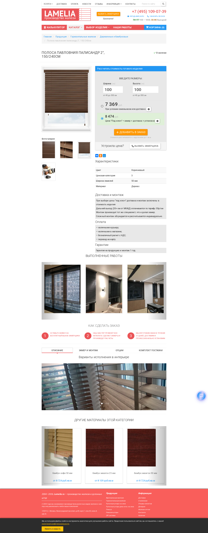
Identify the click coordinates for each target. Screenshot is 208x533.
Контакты (130, 4)
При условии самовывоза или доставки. (128, 106)
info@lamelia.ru (135, 16)
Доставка (62, 4)
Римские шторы (112, 512)
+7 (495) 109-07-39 (149, 11)
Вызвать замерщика (108, 14)
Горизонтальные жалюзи (115, 501)
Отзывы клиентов (145, 504)
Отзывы (99, 4)
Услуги (48, 4)
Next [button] (157, 428)
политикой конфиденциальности (55, 524)
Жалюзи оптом (144, 509)
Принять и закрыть (52, 529)
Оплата (74, 4)
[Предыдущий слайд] (51, 386)
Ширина (109, 83)
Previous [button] (51, 428)
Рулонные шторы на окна (116, 504)
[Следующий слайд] (157, 386)
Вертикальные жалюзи (115, 498)
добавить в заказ (131, 132)
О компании (142, 501)
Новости (86, 4)
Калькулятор (54, 27)
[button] (51, 291)
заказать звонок (156, 16)
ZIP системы (110, 515)
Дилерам (141, 507)
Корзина (155, 27)
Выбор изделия (97, 27)
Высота (138, 83)
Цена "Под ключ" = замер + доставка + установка (132, 119)
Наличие (141, 515)
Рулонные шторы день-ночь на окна (120, 507)
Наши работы (122, 27)
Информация (114, 4)
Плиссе (109, 509)
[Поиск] (163, 4)
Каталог (75, 27)
